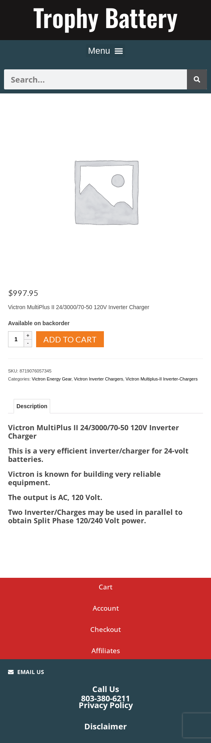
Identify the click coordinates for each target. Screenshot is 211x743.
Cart (105, 586)
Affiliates (105, 650)
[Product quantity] (16, 339)
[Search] (197, 79)
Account (106, 608)
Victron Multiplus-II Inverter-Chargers (162, 379)
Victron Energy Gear (51, 379)
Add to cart (70, 339)
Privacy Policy (106, 705)
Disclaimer (105, 726)
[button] (105, 50)
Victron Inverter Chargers (98, 379)
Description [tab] (31, 406)
